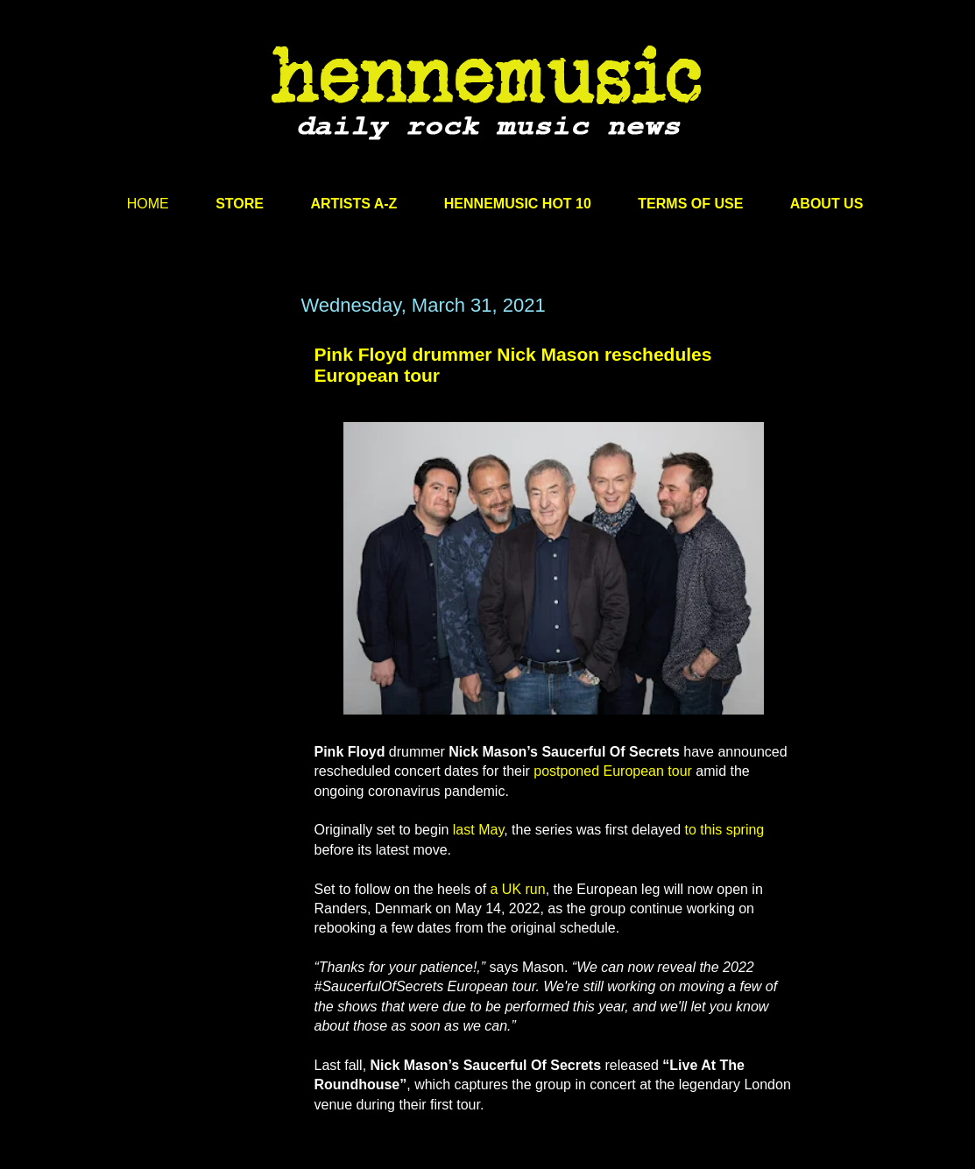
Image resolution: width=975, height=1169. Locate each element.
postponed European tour (612, 771)
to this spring (725, 829)
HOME (148, 203)
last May (478, 829)
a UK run (518, 889)
